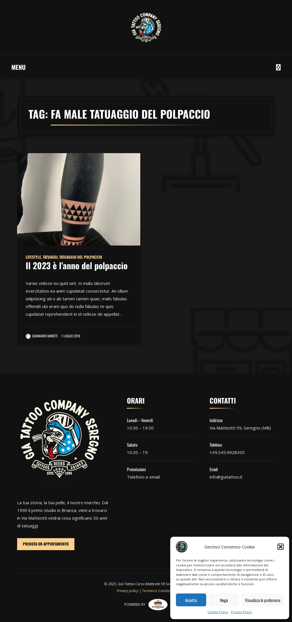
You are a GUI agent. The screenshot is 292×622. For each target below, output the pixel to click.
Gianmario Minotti (42, 335)
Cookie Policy (218, 612)
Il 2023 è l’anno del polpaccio (76, 265)
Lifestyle (33, 257)
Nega (224, 600)
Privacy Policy (241, 612)
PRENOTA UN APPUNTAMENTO (46, 544)
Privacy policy (127, 590)
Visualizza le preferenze (262, 600)
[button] (280, 547)
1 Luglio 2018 (70, 335)
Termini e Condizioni (159, 590)
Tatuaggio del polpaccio (80, 257)
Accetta (191, 600)
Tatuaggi (50, 257)
